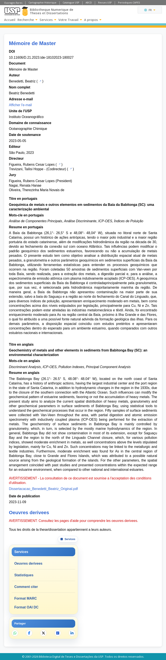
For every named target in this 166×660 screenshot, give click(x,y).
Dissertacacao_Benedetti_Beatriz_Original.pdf (43, 489)
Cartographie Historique (42, 2)
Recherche (27, 19)
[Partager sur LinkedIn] (72, 633)
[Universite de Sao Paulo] (12, 11)
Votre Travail (70, 19)
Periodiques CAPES (129, 2)
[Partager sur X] (43, 633)
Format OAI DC (26, 607)
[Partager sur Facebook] (29, 633)
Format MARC (25, 598)
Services (48, 19)
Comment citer (26, 587)
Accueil (9, 19)
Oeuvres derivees (28, 563)
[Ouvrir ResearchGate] (57, 633)
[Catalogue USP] (39, 80)
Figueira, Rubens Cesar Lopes (32, 164)
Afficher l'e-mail (20, 105)
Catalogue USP (71, 2)
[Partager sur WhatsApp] (15, 633)
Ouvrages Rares (13, 3)
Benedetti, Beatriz (22, 81)
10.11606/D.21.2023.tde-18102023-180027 (41, 57)
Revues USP (105, 2)
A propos (92, 19)
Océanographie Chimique (28, 129)
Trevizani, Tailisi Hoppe (26, 169)
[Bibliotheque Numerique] (25, 11)
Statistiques (23, 575)
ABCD (89, 2)
